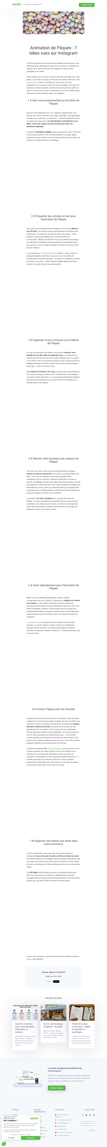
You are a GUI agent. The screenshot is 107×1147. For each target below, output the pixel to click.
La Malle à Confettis (48, 253)
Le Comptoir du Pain (34, 622)
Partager (48, 981)
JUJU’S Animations (55, 748)
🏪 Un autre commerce (62, 1135)
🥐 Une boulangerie (61, 1123)
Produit (14, 1115)
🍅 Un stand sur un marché (64, 1132)
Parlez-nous (87, 1123)
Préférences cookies (40, 1130)
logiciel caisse (32, 82)
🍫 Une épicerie (60, 1126)
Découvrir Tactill (87, 3)
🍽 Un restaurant (60, 1129)
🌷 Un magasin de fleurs (63, 1120)
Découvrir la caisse (57, 1088)
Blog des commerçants (39, 1111)
